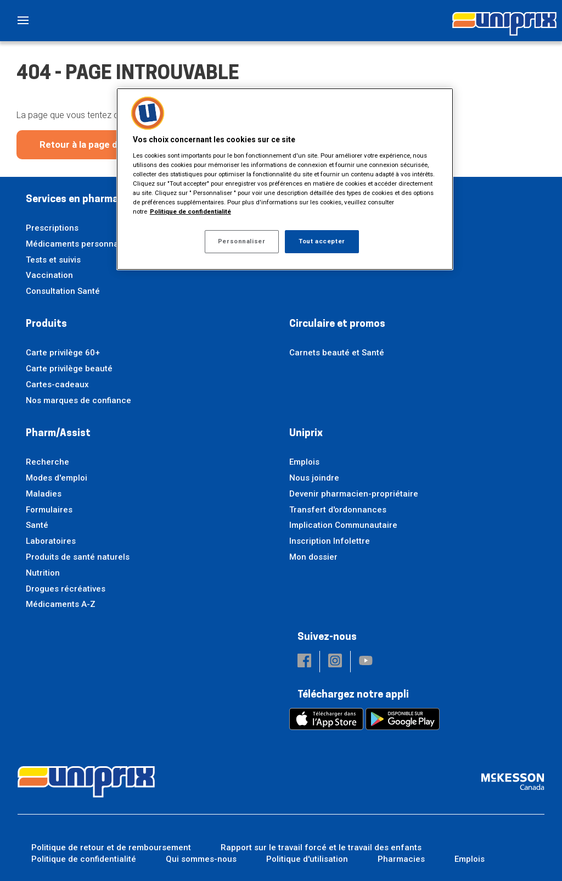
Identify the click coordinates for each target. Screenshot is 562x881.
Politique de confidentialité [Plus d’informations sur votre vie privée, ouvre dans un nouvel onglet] (190, 211)
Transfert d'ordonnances (337, 510)
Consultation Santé (63, 291)
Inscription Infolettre (329, 541)
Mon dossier (313, 557)
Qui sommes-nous (201, 859)
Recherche (47, 462)
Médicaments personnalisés (81, 244)
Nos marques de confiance (78, 400)
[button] (304, 661)
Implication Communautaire (343, 525)
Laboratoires (51, 541)
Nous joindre (314, 478)
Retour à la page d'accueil (95, 144)
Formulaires (49, 510)
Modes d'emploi (56, 478)
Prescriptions (52, 228)
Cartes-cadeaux (57, 384)
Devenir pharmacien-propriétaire (353, 494)
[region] (284, 179)
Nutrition (43, 573)
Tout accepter (322, 241)
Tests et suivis (53, 260)
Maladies (43, 494)
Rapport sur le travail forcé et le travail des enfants (321, 847)
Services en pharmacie (79, 199)
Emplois (304, 462)
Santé (37, 525)
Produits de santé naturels (78, 557)
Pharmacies (401, 859)
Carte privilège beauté (69, 368)
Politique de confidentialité (83, 859)
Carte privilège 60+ (63, 353)
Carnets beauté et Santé (336, 353)
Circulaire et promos (337, 324)
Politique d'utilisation (307, 859)
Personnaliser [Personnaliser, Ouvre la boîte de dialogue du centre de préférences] (241, 241)
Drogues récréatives (65, 589)
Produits (46, 324)
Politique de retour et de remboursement (111, 847)
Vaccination (49, 275)
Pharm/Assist (58, 433)
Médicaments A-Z (60, 604)
